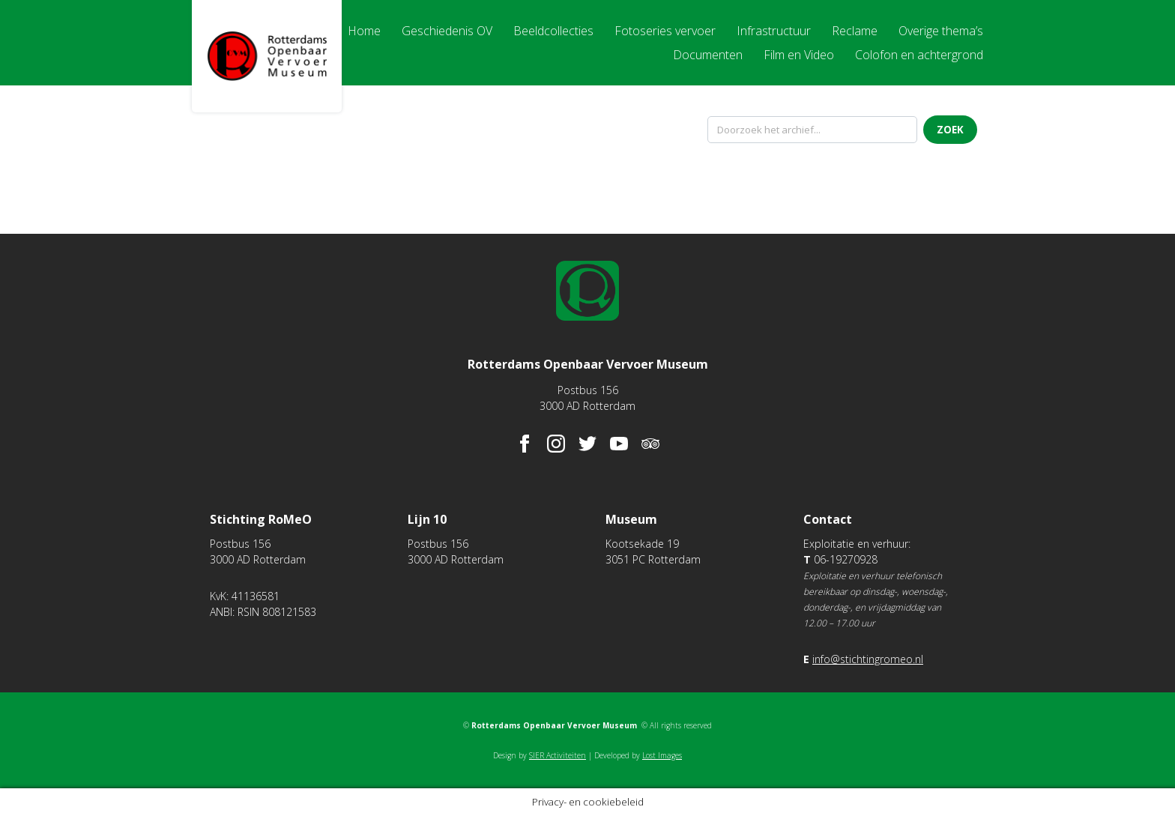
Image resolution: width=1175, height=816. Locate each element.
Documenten (708, 54)
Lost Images (662, 755)
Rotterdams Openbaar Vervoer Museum (267, 56)
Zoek (950, 129)
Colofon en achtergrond (919, 54)
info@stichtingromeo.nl (867, 659)
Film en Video (799, 54)
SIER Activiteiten (557, 755)
